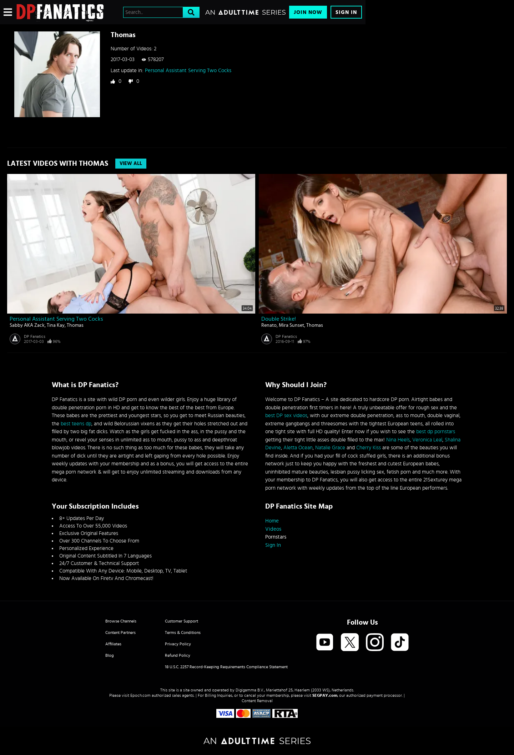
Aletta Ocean (298, 447)
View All (131, 163)
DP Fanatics (34, 336)
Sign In (346, 12)
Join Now (308, 12)
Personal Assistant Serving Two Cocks (188, 70)
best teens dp (76, 423)
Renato (269, 325)
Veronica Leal (427, 439)
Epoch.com (140, 695)
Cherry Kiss (368, 447)
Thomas (75, 325)
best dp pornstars (435, 431)
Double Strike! (278, 319)
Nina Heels (398, 439)
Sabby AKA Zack (27, 325)
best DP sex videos (286, 415)
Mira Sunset (291, 325)
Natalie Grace (330, 447)
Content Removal (257, 701)
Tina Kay (56, 325)
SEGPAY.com (324, 695)
